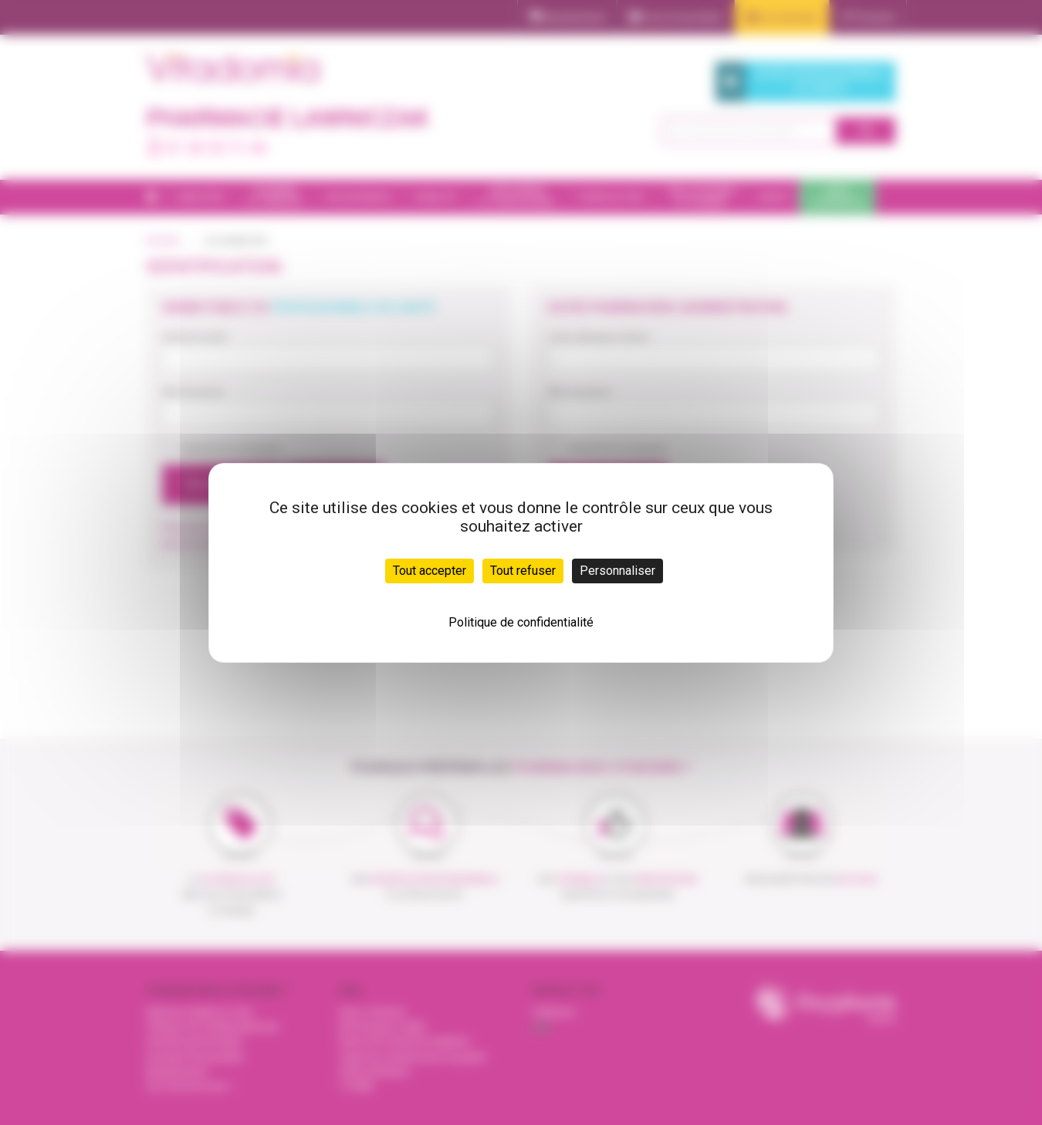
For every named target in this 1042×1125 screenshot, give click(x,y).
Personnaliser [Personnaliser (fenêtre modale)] (617, 570)
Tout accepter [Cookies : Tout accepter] (429, 570)
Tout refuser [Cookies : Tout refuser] (523, 570)
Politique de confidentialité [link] (521, 622)
